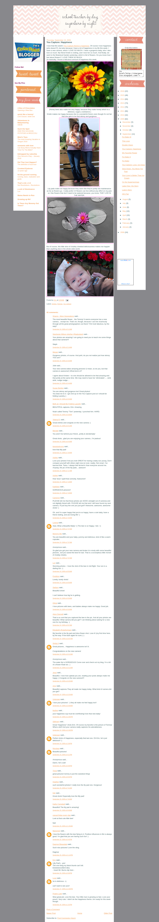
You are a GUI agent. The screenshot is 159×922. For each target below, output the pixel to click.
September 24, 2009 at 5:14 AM (62, 347)
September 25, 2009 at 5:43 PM (62, 839)
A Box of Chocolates (26, 108)
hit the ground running (27, 175)
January (126, 228)
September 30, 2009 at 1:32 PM (62, 904)
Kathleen (56, 487)
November (127, 127)
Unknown (56, 699)
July (124, 204)
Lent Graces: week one (26, 117)
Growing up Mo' (24, 199)
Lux (19, 191)
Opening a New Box (25, 110)
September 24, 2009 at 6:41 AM (62, 426)
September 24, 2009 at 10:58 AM (63, 705)
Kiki (54, 793)
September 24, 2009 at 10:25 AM (63, 681)
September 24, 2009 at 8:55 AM (62, 571)
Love (54, 878)
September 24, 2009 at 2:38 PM (62, 743)
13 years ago (22, 171)
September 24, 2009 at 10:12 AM (63, 654)
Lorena (55, 523)
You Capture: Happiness (131, 150)
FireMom (56, 576)
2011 (122, 112)
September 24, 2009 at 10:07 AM (63, 638)
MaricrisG (56, 831)
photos (54, 304)
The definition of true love (27, 164)
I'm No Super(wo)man (130, 183)
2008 (122, 234)
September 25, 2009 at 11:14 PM (63, 855)
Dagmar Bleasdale (60, 844)
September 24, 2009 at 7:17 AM (62, 471)
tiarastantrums (58, 446)
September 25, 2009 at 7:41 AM (62, 788)
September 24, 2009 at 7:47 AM (62, 529)
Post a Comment (53, 909)
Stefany (56, 587)
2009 (122, 120)
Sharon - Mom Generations (63, 316)
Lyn (54, 563)
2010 (122, 116)
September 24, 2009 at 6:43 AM (62, 441)
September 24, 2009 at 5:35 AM (62, 361)
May (124, 212)
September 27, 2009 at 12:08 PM (63, 889)
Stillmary (56, 722)
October (126, 131)
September (127, 135)
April (125, 216)
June (125, 208)
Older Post (108, 913)
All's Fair (125, 195)
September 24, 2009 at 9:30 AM (62, 598)
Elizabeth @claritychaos (62, 630)
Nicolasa (56, 748)
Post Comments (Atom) (66, 918)
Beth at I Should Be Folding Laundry (67, 404)
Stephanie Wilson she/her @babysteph (68, 334)
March (125, 220)
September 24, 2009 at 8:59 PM (62, 777)
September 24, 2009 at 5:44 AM (62, 383)
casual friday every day (62, 815)
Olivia (55, 603)
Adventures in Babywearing (23, 121)
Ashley (55, 458)
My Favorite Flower (129, 154)
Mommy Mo (57, 534)
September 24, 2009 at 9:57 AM (62, 625)
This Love (126, 142)
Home (79, 913)
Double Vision (127, 146)
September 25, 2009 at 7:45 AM (62, 799)
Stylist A (56, 643)
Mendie (55, 431)
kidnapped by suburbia (27, 154)
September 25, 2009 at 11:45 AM (63, 826)
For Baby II (126, 158)
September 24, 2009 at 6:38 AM (62, 414)
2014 (122, 100)
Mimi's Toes (22, 137)
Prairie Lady (57, 894)
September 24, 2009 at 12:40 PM (63, 730)
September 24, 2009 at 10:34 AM (63, 694)
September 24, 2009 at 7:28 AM (62, 493)
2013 (122, 104)
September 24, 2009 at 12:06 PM (63, 717)
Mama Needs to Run (26, 195)
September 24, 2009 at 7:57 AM (62, 542)
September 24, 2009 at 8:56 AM (62, 582)
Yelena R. (56, 420)
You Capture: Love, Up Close (133, 166)
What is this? (125, 285)
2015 (122, 96)
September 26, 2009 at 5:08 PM (62, 873)
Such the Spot (23, 129)
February (126, 224)
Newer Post (51, 913)
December (127, 123)
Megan (55, 352)
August (126, 201)
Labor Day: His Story (130, 187)
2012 (122, 108)
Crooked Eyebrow (25, 168)
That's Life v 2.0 (24, 183)
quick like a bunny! (25, 114)
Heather (56, 782)
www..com (125, 261)
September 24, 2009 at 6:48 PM (62, 766)
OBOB (20, 125)
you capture (67, 304)
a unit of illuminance (26, 189)
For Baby (125, 162)
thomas (59, 304)
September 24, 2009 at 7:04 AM (62, 452)
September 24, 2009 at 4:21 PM (62, 754)
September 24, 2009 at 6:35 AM (62, 399)
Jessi (55, 673)
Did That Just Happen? (27, 162)
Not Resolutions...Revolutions (29, 185)
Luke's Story (127, 191)
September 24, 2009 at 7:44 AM (62, 518)
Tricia (55, 771)
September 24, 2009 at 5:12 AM (62, 329)
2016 (122, 92)
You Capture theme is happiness (76, 46)
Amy (54, 686)
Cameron (56, 498)
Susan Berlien (58, 388)
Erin (54, 860)
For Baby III (126, 138)
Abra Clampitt (58, 614)
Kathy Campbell (59, 804)
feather (55, 710)
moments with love (25, 146)
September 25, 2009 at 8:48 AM (62, 810)
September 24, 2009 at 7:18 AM (62, 482)
